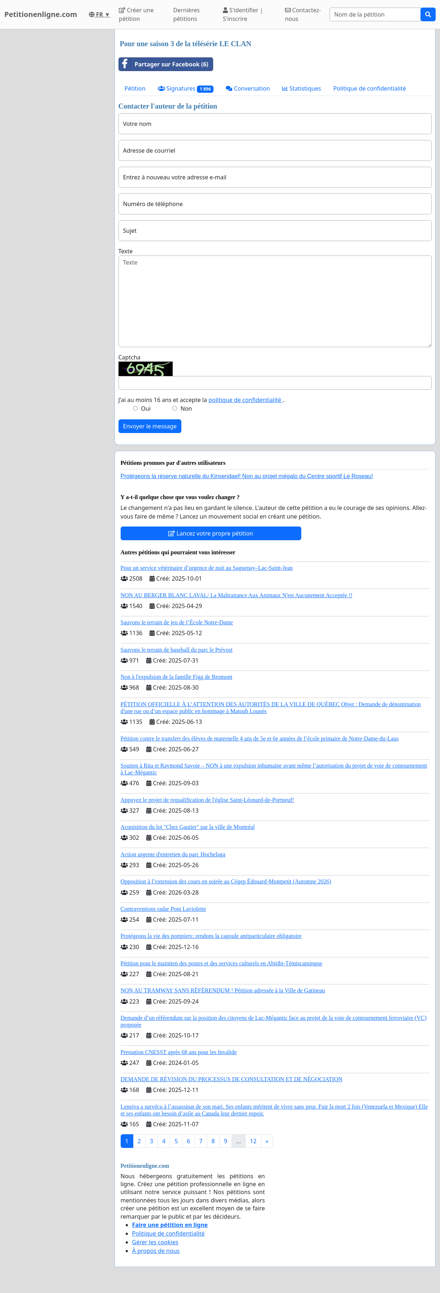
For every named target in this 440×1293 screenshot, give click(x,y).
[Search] (375, 14)
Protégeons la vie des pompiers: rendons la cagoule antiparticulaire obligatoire (211, 936)
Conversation (248, 88)
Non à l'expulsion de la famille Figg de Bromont (177, 677)
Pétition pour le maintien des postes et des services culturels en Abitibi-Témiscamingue (222, 963)
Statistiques (301, 88)
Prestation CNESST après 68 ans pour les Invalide (179, 1052)
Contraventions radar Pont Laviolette (163, 909)
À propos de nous (156, 1251)
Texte (125, 251)
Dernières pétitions (186, 14)
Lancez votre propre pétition (210, 533)
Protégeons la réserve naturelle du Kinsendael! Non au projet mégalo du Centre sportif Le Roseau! (247, 476)
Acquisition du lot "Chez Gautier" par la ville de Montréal (188, 827)
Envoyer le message (150, 426)
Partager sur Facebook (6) (163, 64)
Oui (146, 408)
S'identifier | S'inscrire (243, 14)
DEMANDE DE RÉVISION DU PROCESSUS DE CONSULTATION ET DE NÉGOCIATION (231, 1079)
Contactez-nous (303, 14)
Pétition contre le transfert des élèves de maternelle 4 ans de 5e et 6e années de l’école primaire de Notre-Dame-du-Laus (260, 738)
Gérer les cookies (155, 1242)
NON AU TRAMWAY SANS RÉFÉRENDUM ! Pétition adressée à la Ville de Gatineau (223, 990)
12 (253, 1141)
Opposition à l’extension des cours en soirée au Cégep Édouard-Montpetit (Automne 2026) (226, 881)
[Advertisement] (55, 137)
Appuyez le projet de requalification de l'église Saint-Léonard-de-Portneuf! (207, 800)
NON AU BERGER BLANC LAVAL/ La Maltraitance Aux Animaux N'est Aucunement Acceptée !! (237, 595)
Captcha (129, 357)
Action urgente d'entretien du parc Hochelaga (173, 854)
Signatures (186, 88)
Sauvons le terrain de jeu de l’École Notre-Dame (177, 622)
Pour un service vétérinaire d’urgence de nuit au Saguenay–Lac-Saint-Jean (207, 568)
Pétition (135, 88)
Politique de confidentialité (369, 88)
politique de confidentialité (245, 400)
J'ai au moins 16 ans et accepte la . (201, 400)
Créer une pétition (136, 14)
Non (186, 408)
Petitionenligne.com (40, 14)
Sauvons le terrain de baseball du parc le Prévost (177, 650)
